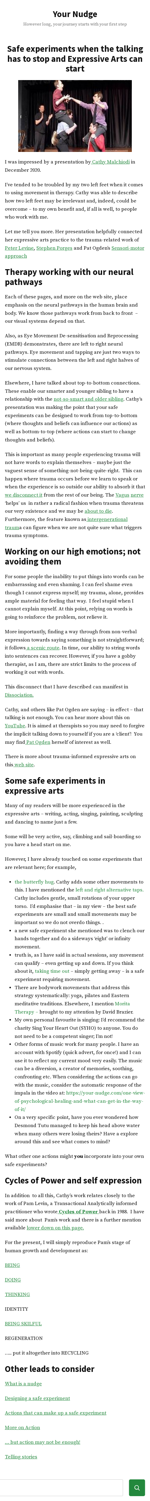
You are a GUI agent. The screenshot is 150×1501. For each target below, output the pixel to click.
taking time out (52, 971)
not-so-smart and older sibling (88, 399)
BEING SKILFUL (23, 1324)
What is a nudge (23, 1384)
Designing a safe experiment (37, 1398)
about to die (98, 511)
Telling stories (21, 1457)
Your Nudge (75, 14)
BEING (12, 1265)
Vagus (122, 495)
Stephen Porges (54, 248)
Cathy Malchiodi (110, 162)
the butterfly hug (34, 882)
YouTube (15, 726)
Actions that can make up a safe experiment (55, 1413)
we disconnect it (23, 495)
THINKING (17, 1295)
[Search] (137, 1487)
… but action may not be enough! (42, 1442)
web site (23, 765)
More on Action (22, 1428)
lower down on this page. (55, 1228)
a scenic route (42, 648)
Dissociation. (19, 695)
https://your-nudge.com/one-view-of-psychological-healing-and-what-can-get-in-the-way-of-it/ (80, 1101)
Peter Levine (19, 248)
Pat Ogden (37, 742)
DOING (13, 1280)
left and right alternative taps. (109, 890)
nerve (137, 495)
